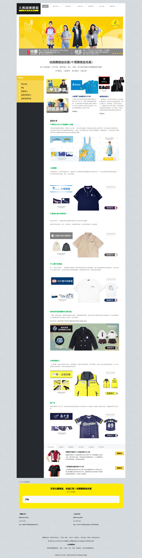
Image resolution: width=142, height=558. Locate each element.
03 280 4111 (22, 498)
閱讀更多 (74, 111)
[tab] (51, 447)
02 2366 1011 (77, 498)
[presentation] (22, 36)
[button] (113, 53)
